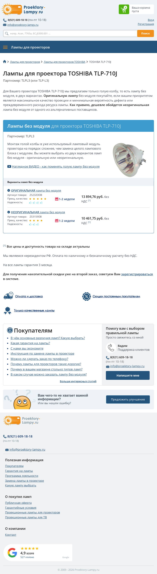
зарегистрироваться (137, 274)
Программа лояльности (21, 476)
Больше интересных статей (78, 381)
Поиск (145, 33)
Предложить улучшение (128, 399)
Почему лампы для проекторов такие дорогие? (46, 364)
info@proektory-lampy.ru (20, 25)
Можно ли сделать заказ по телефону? (39, 359)
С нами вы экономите (27, 348)
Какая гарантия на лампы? (30, 343)
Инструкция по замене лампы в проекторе (42, 353)
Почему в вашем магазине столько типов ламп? (46, 369)
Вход (151, 20)
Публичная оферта (18, 503)
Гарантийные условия (20, 508)
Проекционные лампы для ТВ (26, 517)
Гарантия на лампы (19, 471)
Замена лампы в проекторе (24, 481)
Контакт (10, 535)
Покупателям (14, 466)
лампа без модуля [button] (34, 190)
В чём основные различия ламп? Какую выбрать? (48, 338)
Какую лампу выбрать (20, 485)
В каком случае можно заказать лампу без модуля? (49, 374)
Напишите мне (128, 375)
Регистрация (146, 24)
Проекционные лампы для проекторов (32, 512)
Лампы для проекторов (25, 62)
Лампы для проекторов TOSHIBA (64, 62)
